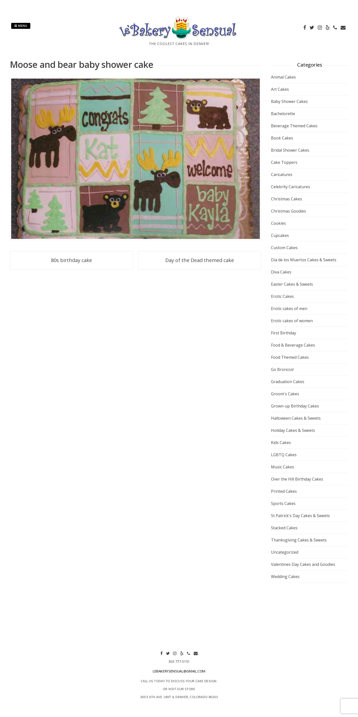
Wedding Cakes (285, 576)
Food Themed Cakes (290, 357)
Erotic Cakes (282, 296)
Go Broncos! (282, 369)
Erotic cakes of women (292, 320)
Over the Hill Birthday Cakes (297, 479)
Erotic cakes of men (289, 308)
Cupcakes (280, 235)
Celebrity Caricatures (290, 186)
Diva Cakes (281, 272)
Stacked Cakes (284, 528)
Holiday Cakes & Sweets (293, 430)
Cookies (278, 223)
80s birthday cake (71, 260)
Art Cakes (280, 89)
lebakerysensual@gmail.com (179, 671)
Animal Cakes (283, 77)
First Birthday (283, 333)
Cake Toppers (284, 162)
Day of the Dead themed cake (199, 260)
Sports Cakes (283, 503)
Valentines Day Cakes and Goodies (303, 564)
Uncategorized (284, 552)
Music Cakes (282, 467)
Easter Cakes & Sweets (292, 284)
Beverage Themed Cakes (294, 126)
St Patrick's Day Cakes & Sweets (300, 515)
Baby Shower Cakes (289, 101)
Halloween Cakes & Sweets (296, 418)
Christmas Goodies (288, 211)
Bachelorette (283, 113)
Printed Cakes (284, 491)
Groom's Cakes (285, 394)
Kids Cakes (281, 442)
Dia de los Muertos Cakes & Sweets (303, 260)
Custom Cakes (284, 247)
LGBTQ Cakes (284, 454)
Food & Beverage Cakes (293, 345)
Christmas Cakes (286, 199)
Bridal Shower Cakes (290, 150)
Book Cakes (282, 138)
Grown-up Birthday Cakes (295, 406)
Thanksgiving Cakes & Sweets (299, 540)
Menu (20, 26)
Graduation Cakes (287, 381)
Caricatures (281, 174)
